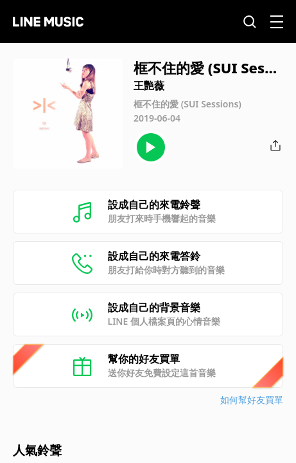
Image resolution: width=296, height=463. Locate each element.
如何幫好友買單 (251, 400)
